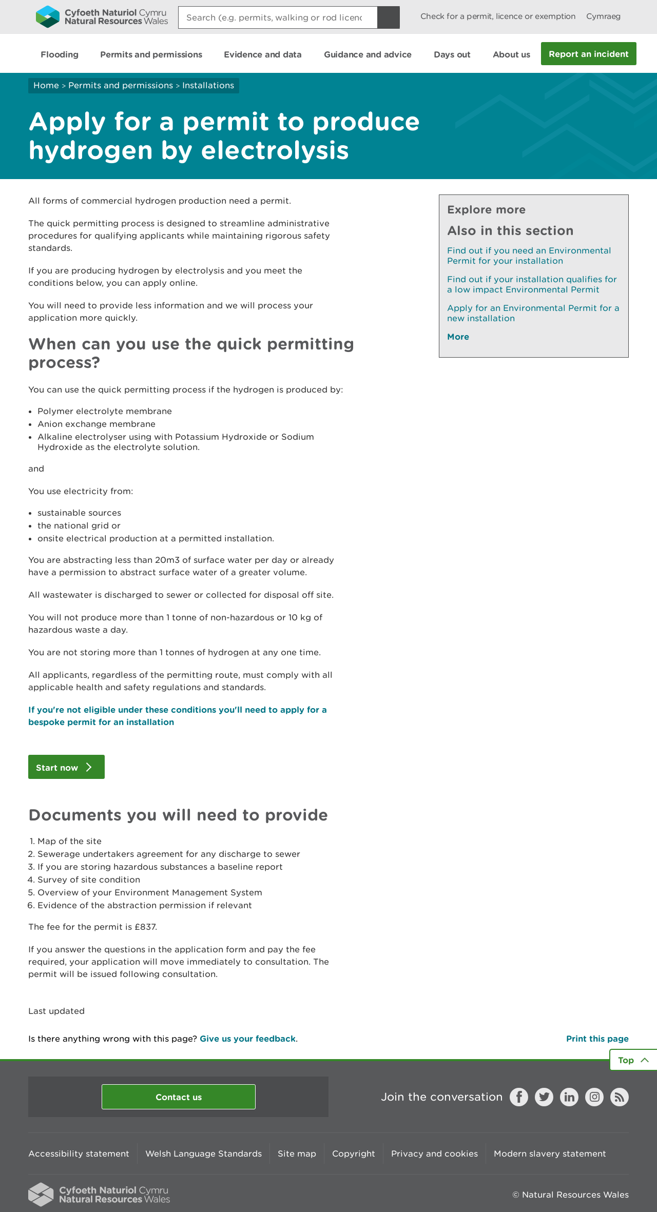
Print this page (597, 1038)
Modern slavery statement (550, 1153)
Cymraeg (603, 16)
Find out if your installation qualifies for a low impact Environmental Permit (532, 284)
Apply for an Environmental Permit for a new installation (533, 313)
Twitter (544, 1097)
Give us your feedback (248, 1038)
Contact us (179, 1097)
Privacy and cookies (434, 1153)
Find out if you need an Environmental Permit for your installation (529, 255)
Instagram (594, 1097)
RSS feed (619, 1097)
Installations (208, 85)
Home (46, 85)
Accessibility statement (78, 1153)
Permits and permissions (120, 85)
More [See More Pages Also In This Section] (458, 336)
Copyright (353, 1153)
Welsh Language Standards (203, 1153)
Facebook (519, 1097)
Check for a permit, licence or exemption (498, 16)
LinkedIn (569, 1097)
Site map (297, 1153)
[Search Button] (388, 17)
